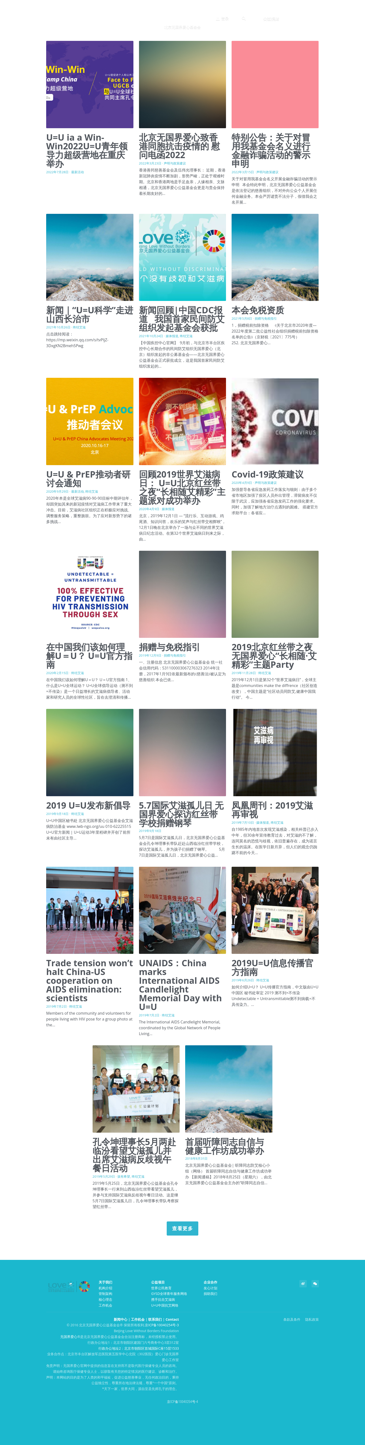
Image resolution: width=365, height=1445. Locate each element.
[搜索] (243, 18)
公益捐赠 (271, 18)
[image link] (182, 14)
